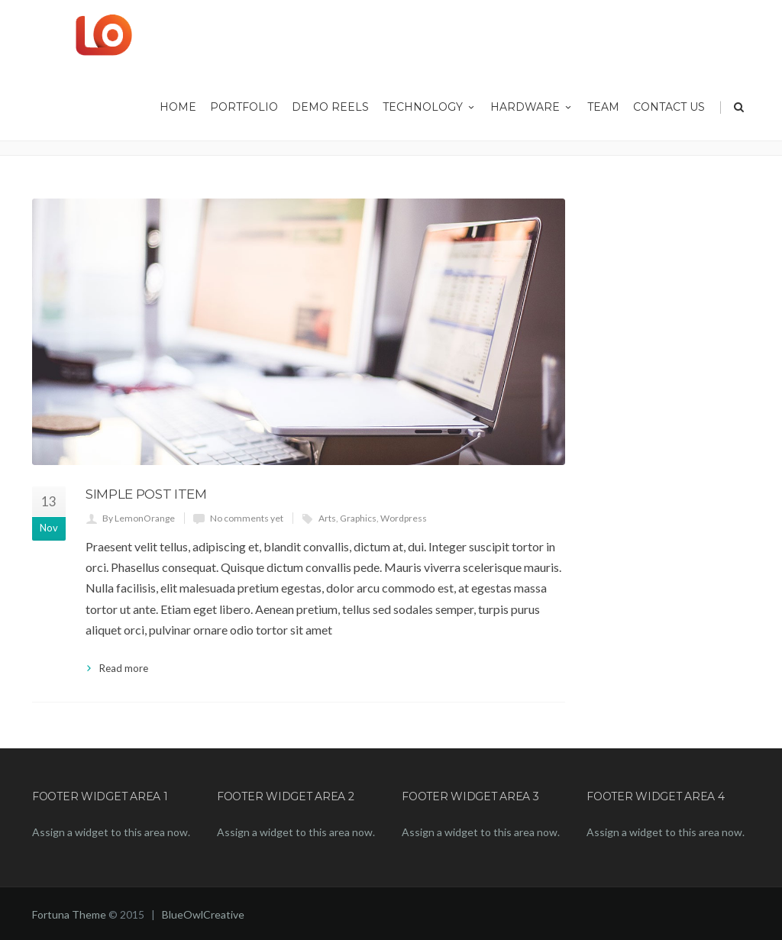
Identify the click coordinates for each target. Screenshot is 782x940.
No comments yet (246, 518)
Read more (123, 668)
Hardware (532, 107)
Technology (430, 107)
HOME (178, 107)
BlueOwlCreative (203, 914)
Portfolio (244, 107)
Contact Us (669, 107)
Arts (327, 518)
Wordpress (403, 518)
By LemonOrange (138, 518)
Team (603, 107)
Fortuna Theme (69, 914)
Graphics (358, 518)
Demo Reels (330, 107)
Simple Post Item (146, 494)
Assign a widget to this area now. (111, 831)
